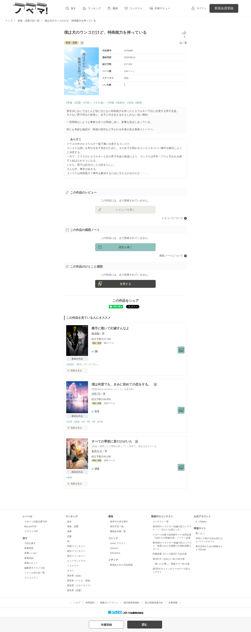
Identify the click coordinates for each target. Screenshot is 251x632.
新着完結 (28, 558)
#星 (93, 421)
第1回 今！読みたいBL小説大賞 (169, 559)
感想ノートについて (171, 255)
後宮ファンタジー (76, 551)
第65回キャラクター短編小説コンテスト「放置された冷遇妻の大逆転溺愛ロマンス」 (172, 545)
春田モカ (97, 451)
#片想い (87, 102)
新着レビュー (31, 563)
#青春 (69, 102)
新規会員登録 (224, 8)
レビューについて (172, 218)
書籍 (115, 8)
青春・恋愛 (72, 526)
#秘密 (138, 102)
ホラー (70, 570)
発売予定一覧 (117, 526)
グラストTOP (31, 531)
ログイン (201, 8)
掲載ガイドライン (109, 602)
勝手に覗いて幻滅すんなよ (110, 328)
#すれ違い (99, 102)
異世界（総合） (75, 575)
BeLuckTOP (30, 526)
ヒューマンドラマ (76, 561)
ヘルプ (76, 602)
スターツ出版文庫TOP (35, 521)
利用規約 (90, 602)
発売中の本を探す (119, 521)
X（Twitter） (202, 521)
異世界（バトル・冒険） (79, 580)
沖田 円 (96, 393)
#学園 (110, 102)
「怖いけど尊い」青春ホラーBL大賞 (171, 563)
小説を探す (30, 543)
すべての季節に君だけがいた (112, 441)
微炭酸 (95, 333)
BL (68, 541)
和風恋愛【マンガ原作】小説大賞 (170, 554)
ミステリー (72, 565)
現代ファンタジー (76, 556)
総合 (69, 521)
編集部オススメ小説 (34, 568)
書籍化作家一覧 (118, 531)
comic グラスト (118, 543)
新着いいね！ (31, 553)
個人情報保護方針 (154, 602)
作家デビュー (162, 8)
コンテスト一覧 (161, 521)
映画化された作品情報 (121, 565)
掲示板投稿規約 (131, 602)
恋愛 (69, 536)
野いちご (200, 533)
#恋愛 (77, 102)
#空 (83, 421)
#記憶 (69, 421)
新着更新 (28, 548)
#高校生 (120, 102)
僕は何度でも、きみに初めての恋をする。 (122, 384)
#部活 (79, 364)
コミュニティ (31, 577)
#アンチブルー (91, 364)
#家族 (77, 421)
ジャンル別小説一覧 (34, 572)
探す (73, 8)
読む (144, 624)
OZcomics (115, 553)
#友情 (130, 102)
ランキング (94, 8)
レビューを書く (125, 209)
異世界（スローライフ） (79, 585)
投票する (125, 283)
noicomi (114, 548)
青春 (69, 531)
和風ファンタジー (76, 546)
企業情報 (172, 602)
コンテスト (136, 8)
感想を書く (125, 247)
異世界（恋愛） (75, 590)
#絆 (88, 421)
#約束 (100, 421)
